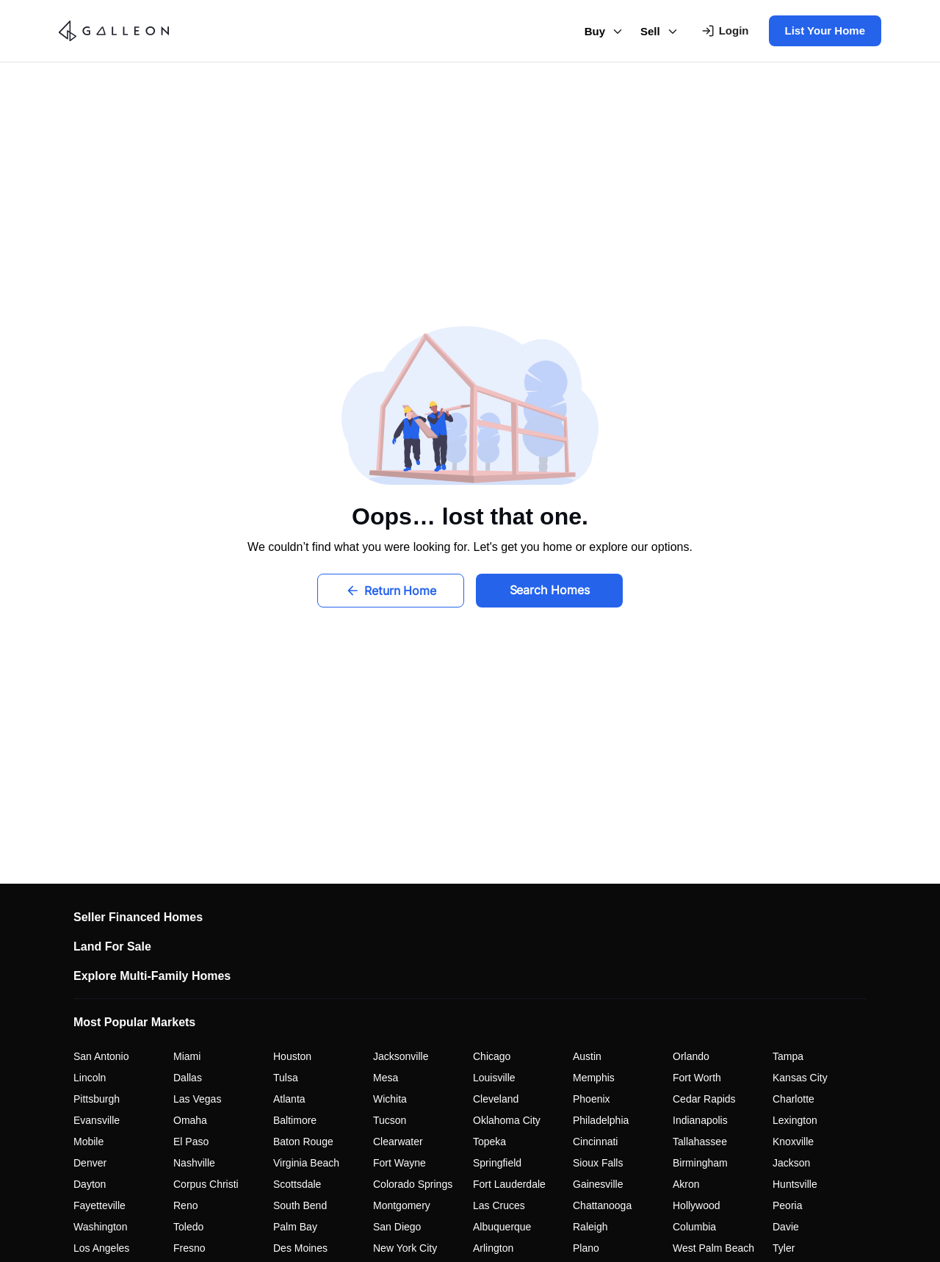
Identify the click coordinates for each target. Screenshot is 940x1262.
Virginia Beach (306, 1163)
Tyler (784, 1248)
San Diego (397, 1227)
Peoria (787, 1205)
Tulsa (285, 1077)
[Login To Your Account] (725, 30)
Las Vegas (197, 1099)
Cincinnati (595, 1141)
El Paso (191, 1141)
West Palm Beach (713, 1248)
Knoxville (793, 1141)
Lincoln (89, 1077)
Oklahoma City (506, 1120)
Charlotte (793, 1099)
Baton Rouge (303, 1141)
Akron (686, 1184)
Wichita (390, 1099)
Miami (186, 1056)
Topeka (489, 1141)
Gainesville (598, 1184)
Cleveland (495, 1099)
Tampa (788, 1056)
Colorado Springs (412, 1184)
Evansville (96, 1120)
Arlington (493, 1248)
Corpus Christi (206, 1184)
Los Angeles (101, 1248)
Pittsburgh (96, 1099)
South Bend (300, 1205)
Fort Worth (697, 1077)
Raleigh (590, 1227)
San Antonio (101, 1056)
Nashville (194, 1163)
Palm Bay (295, 1227)
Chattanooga (602, 1205)
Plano (586, 1248)
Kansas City (800, 1077)
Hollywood (696, 1205)
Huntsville (795, 1184)
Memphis (594, 1077)
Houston (292, 1056)
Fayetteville (99, 1205)
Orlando (691, 1056)
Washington (100, 1227)
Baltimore (295, 1120)
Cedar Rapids (704, 1099)
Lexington (795, 1120)
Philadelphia (601, 1120)
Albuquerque (502, 1227)
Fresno (189, 1248)
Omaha (190, 1120)
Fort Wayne (399, 1163)
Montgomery (401, 1205)
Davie (786, 1227)
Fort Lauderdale (509, 1184)
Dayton (89, 1184)
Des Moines (300, 1248)
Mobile (88, 1141)
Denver (89, 1163)
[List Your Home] (822, 30)
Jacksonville (400, 1056)
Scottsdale (297, 1184)
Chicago (491, 1056)
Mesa (385, 1077)
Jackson (791, 1163)
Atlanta (289, 1099)
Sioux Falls (598, 1163)
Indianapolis (700, 1120)
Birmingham (700, 1163)
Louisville (494, 1077)
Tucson (389, 1120)
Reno (185, 1205)
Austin (587, 1056)
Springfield (497, 1163)
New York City (405, 1248)
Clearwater (398, 1141)
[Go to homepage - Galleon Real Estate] (119, 31)
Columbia (694, 1227)
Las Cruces (499, 1205)
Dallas (187, 1077)
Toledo (188, 1227)
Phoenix (591, 1099)
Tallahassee (700, 1141)
